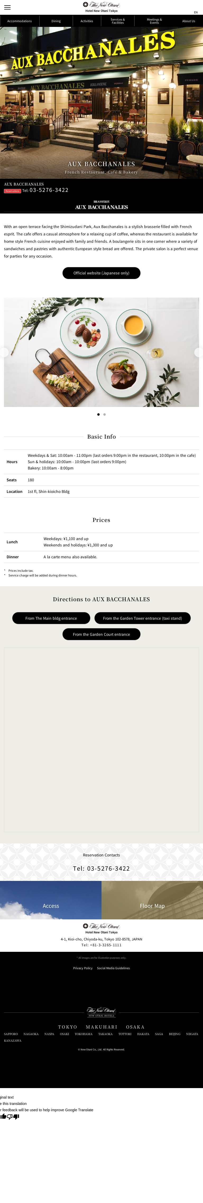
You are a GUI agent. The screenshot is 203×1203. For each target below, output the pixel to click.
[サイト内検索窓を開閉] (186, 7)
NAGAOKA (31, 1034)
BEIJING (174, 1034)
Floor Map (152, 900)
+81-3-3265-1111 (101, 944)
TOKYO (67, 1026)
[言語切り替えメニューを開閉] (196, 7)
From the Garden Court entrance (101, 634)
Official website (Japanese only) (101, 272)
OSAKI (64, 1034)
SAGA (159, 1034)
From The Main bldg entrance (51, 618)
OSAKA (135, 1026)
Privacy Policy (83, 968)
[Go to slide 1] (98, 414)
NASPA (49, 1034)
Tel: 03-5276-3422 (101, 868)
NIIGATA (192, 1034)
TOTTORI (124, 1034)
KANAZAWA (12, 1040)
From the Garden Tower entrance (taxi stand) (142, 618)
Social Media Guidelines (113, 968)
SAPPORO (11, 1034)
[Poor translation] (13, 1117)
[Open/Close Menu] (7, 7)
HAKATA (143, 1034)
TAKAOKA (105, 1034)
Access (51, 900)
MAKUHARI (102, 1026)
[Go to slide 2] (104, 414)
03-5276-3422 (49, 189)
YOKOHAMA (84, 1034)
